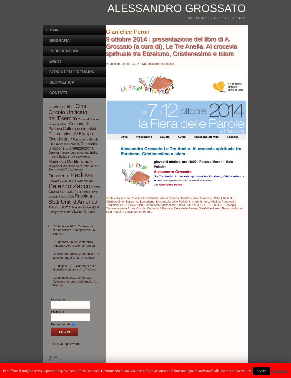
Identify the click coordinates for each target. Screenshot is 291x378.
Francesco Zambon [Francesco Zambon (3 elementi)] (67, 144)
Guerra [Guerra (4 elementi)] (53, 152)
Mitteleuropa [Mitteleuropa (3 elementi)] (71, 166)
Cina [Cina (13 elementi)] (80, 106)
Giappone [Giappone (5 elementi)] (56, 148)
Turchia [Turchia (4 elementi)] (77, 207)
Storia (181, 205)
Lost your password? (66, 343)
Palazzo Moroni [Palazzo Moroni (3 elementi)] (82, 180)
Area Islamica (202, 198)
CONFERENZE (223, 198)
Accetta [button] (261, 371)
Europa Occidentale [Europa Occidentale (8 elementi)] (70, 136)
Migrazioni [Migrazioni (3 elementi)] (55, 166)
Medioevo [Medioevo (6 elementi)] (57, 161)
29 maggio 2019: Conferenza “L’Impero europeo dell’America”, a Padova (75, 281)
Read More (279, 371)
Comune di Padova (159, 208)
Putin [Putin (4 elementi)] (78, 191)
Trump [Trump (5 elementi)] (65, 207)
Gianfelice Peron (210, 208)
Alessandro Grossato (176, 8)
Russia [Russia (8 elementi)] (81, 195)
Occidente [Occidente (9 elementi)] (59, 175)
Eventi (56, 61)
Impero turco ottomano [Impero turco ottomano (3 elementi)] (74, 152)
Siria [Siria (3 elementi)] (92, 196)
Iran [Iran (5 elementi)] (51, 157)
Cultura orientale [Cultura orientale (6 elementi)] (63, 134)
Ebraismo (131, 201)
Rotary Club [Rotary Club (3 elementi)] (66, 196)
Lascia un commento (138, 211)
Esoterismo (147, 201)
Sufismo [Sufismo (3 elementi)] (53, 207)
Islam (195, 201)
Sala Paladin (114, 211)
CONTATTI (58, 93)
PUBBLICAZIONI (131, 205)
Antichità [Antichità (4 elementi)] (54, 107)
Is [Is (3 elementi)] (57, 157)
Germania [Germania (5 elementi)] (88, 144)
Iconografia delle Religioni (173, 201)
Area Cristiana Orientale (176, 198)
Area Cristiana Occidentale (141, 198)
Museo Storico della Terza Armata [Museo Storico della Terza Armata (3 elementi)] (73, 167)
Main (54, 30)
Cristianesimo (115, 201)
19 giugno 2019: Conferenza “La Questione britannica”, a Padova (74, 267)
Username (58, 299)
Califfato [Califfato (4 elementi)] (68, 107)
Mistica (215, 201)
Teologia (230, 205)
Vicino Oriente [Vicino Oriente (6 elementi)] (84, 211)
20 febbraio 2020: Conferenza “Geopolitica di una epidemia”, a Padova (74, 230)
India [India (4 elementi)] (94, 152)
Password (57, 311)
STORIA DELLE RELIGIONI (205, 205)
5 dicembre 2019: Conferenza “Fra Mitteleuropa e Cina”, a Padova (76, 255)
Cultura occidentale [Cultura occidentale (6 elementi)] (80, 128)
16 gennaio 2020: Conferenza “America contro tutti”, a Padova (74, 243)
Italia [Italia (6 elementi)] (63, 156)
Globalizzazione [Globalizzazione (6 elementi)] (79, 148)
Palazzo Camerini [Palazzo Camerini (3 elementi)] (59, 180)
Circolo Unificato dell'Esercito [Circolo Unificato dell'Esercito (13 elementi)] (67, 115)
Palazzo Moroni (232, 208)
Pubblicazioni (63, 51)
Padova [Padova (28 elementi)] (81, 175)
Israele (204, 201)
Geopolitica (61, 82)
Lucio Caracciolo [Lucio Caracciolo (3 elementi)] (79, 157)
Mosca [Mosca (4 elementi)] (85, 166)
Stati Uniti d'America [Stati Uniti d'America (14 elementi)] (72, 202)
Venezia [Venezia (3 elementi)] (65, 212)
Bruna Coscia (136, 208)
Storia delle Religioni (72, 72)
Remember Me (61, 324)
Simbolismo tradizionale (160, 205)
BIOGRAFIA (59, 41)
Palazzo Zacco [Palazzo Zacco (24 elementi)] (69, 186)
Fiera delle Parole (185, 208)
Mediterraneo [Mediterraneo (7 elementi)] (79, 161)
